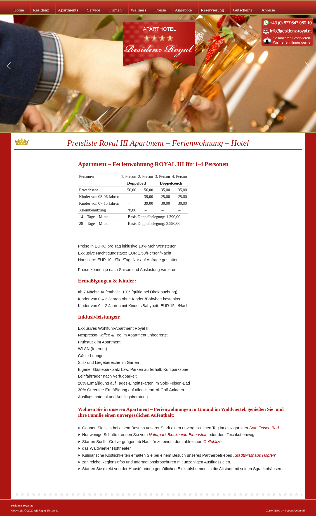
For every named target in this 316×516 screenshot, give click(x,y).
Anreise (268, 10)
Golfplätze (212, 441)
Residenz (41, 10)
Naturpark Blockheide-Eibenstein (178, 434)
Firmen (115, 10)
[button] (8, 65)
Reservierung (212, 10)
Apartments (68, 10)
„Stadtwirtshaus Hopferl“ (254, 455)
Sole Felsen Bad (264, 428)
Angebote (183, 10)
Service (93, 10)
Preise (160, 10)
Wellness (138, 10)
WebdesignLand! (295, 510)
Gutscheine (243, 10)
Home (18, 10)
